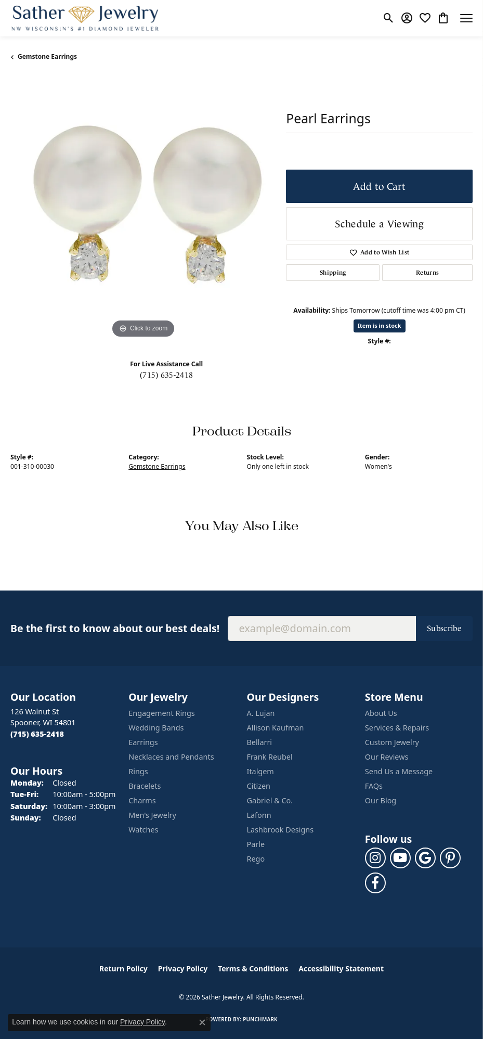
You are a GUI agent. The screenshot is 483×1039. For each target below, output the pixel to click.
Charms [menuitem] (141, 800)
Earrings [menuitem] (143, 742)
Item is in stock (379, 325)
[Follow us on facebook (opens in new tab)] (375, 883)
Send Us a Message (399, 771)
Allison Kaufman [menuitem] (275, 728)
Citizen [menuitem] (259, 786)
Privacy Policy (182, 968)
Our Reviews (387, 757)
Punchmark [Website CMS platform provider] (260, 1019)
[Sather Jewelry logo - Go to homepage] (85, 18)
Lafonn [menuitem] (259, 815)
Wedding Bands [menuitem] (156, 728)
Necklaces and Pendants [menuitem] (171, 757)
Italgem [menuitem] (260, 771)
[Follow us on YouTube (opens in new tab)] (400, 858)
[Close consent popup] (202, 1022)
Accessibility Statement (341, 968)
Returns (427, 272)
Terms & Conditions (253, 968)
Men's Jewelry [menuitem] (152, 815)
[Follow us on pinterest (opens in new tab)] (450, 858)
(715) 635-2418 (166, 374)
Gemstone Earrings (47, 56)
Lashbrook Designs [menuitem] (280, 830)
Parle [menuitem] (256, 844)
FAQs (374, 786)
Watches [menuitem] (143, 830)
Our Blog (380, 800)
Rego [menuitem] (256, 859)
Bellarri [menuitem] (259, 742)
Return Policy (123, 968)
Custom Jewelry (392, 742)
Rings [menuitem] (138, 771)
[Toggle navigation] (466, 18)
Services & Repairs (397, 728)
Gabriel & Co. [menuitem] (270, 800)
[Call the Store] (37, 734)
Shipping (333, 272)
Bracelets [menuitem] (144, 786)
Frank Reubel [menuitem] (270, 757)
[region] (143, 208)
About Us (381, 713)
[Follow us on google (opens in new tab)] (425, 858)
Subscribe (444, 628)
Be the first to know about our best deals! (114, 628)
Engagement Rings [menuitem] (161, 713)
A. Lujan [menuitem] (261, 713)
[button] (388, 18)
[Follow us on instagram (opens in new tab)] (375, 858)
